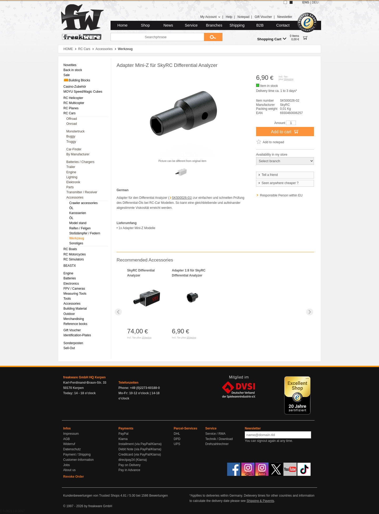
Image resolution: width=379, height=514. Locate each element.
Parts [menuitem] (70, 187)
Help (229, 17)
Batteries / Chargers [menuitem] (80, 162)
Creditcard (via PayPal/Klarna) (139, 454)
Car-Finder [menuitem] (73, 149)
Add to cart (285, 131)
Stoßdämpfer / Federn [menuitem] (84, 233)
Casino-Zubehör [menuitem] (74, 86)
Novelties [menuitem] (69, 65)
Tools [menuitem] (67, 298)
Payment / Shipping (77, 454)
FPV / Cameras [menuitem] (74, 288)
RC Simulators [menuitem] (73, 259)
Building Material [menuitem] (75, 308)
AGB (66, 439)
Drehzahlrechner (217, 444)
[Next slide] (309, 311)
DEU (315, 2)
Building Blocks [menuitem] (76, 80)
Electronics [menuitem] (71, 283)
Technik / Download (219, 439)
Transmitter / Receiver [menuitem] (81, 192)
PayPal (123, 434)
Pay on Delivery (129, 465)
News (168, 25)
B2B (260, 25)
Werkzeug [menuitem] (76, 238)
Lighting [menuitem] (71, 177)
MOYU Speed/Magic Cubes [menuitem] (82, 91)
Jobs (66, 465)
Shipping (237, 25)
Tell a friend (268, 175)
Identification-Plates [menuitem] (77, 335)
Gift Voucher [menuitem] (72, 330)
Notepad (243, 17)
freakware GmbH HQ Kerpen (84, 377)
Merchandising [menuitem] (73, 319)
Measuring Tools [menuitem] (74, 293)
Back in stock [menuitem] (72, 70)
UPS (177, 444)
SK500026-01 (181, 198)
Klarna (123, 439)
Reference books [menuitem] (75, 324)
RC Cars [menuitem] (69, 113)
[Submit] (213, 37)
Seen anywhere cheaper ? (278, 183)
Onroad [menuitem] (71, 124)
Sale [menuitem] (66, 75)
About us (69, 470)
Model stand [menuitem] (77, 223)
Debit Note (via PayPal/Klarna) (139, 449)
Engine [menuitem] (71, 172)
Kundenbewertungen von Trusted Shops (91, 495)
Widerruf (69, 444)
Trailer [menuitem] (70, 167)
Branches (214, 25)
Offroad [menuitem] (71, 119)
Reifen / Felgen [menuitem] (80, 228)
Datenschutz (72, 449)
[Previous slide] (118, 311)
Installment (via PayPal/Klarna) (140, 444)
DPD (177, 439)
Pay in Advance (129, 470)
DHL (177, 434)
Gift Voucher (263, 17)
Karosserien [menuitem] (77, 213)
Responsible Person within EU (281, 195)
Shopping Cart (271, 39)
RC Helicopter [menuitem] (73, 98)
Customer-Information (78, 460)
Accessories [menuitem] (74, 197)
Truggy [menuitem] (71, 142)
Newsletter (284, 17)
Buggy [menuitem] (70, 136)
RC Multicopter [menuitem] (73, 103)
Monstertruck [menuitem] (75, 131)
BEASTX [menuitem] (69, 266)
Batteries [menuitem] (69, 278)
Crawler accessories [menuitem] (83, 203)
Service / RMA (215, 434)
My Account (210, 17)
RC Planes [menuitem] (70, 108)
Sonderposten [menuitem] (73, 343)
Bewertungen (158, 495)
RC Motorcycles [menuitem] (74, 254)
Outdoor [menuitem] (69, 314)
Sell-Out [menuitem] (69, 348)
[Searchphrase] (157, 37)
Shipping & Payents (260, 501)
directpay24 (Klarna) (132, 460)
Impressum (71, 434)
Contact (283, 25)
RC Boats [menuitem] (70, 249)
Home (122, 25)
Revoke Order (73, 476)
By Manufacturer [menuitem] (77, 154)
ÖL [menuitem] (71, 208)
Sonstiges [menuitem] (76, 243)
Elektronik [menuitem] (73, 182)
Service (191, 25)
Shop (145, 25)
